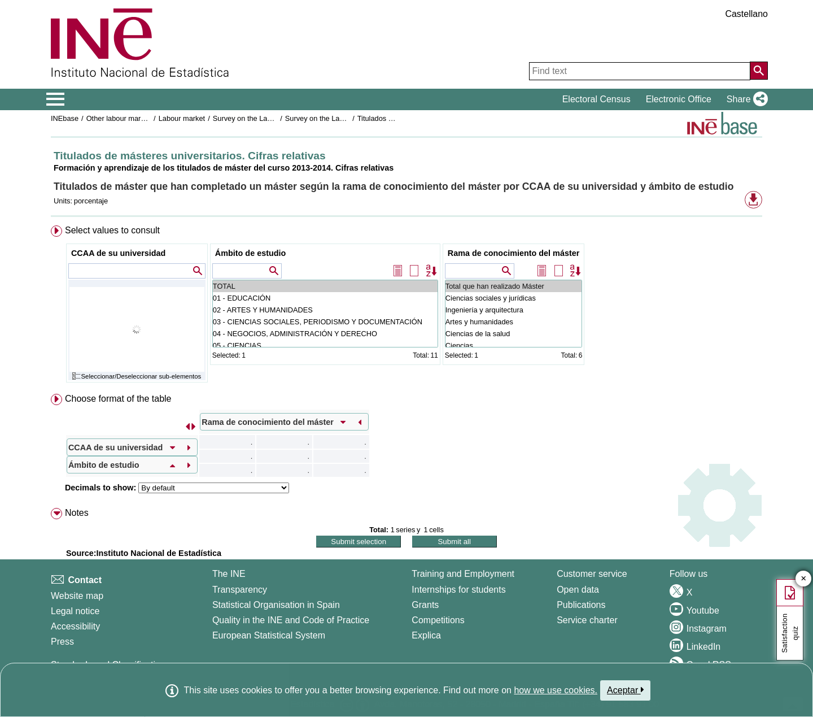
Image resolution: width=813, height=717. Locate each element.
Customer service (592, 574)
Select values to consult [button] (112, 230)
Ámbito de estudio (250, 253)
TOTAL (325, 286)
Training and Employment (463, 574)
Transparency (239, 589)
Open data (578, 589)
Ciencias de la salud (513, 334)
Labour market (182, 118)
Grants (425, 605)
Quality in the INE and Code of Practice (290, 620)
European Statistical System (268, 635)
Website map (77, 596)
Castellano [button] (746, 14)
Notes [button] (77, 513)
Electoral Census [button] (596, 99)
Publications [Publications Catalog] (581, 605)
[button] (745, 99)
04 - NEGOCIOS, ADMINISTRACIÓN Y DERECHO (325, 334)
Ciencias (513, 345)
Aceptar (625, 690)
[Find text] (639, 71)
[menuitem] (406, 306)
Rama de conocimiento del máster (514, 253)
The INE (229, 574)
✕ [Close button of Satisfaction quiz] (803, 579)
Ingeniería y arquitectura (513, 310)
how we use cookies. (555, 690)
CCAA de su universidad (118, 253)
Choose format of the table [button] (118, 398)
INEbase (64, 118)
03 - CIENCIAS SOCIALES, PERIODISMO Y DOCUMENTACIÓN (325, 322)
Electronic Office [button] (678, 99)
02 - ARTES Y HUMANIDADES (325, 310)
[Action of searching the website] (759, 71)
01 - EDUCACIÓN (325, 298)
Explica (426, 635)
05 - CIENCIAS (325, 345)
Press (62, 641)
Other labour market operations (136, 118)
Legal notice (75, 611)
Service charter (587, 620)
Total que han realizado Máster (513, 286)
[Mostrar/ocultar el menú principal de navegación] (55, 99)
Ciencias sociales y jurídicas (513, 298)
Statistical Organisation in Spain (276, 605)
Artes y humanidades (513, 322)
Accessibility (75, 626)
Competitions (438, 620)
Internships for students (458, 589)
